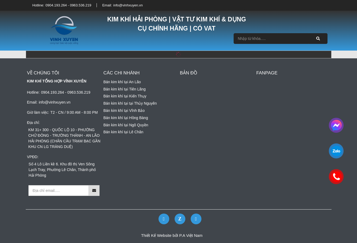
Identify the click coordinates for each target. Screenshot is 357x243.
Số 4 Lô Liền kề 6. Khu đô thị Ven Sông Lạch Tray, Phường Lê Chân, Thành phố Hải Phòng (62, 169)
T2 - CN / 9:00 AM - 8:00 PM (74, 112)
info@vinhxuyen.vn (128, 5)
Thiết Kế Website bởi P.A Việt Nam (172, 235)
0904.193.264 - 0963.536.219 (68, 5)
